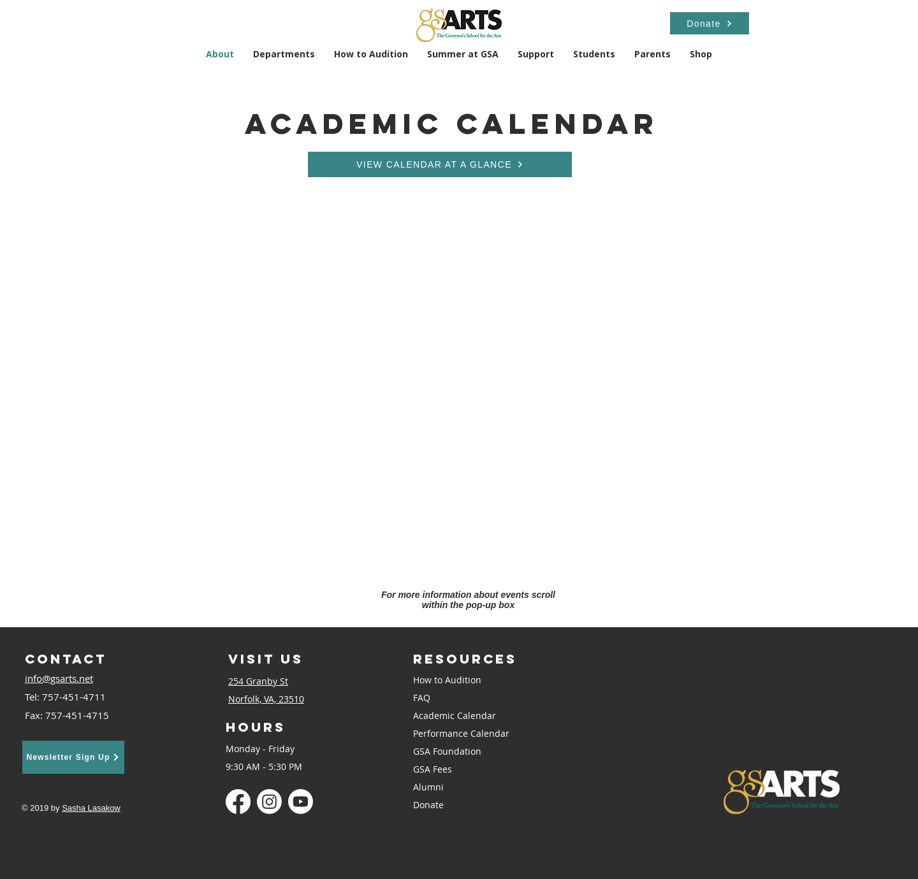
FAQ (421, 698)
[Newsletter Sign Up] (73, 757)
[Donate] (709, 23)
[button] (284, 54)
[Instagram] (269, 801)
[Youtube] (300, 801)
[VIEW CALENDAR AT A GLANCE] (440, 164)
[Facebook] (238, 801)
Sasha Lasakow (91, 808)
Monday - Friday (260, 749)
